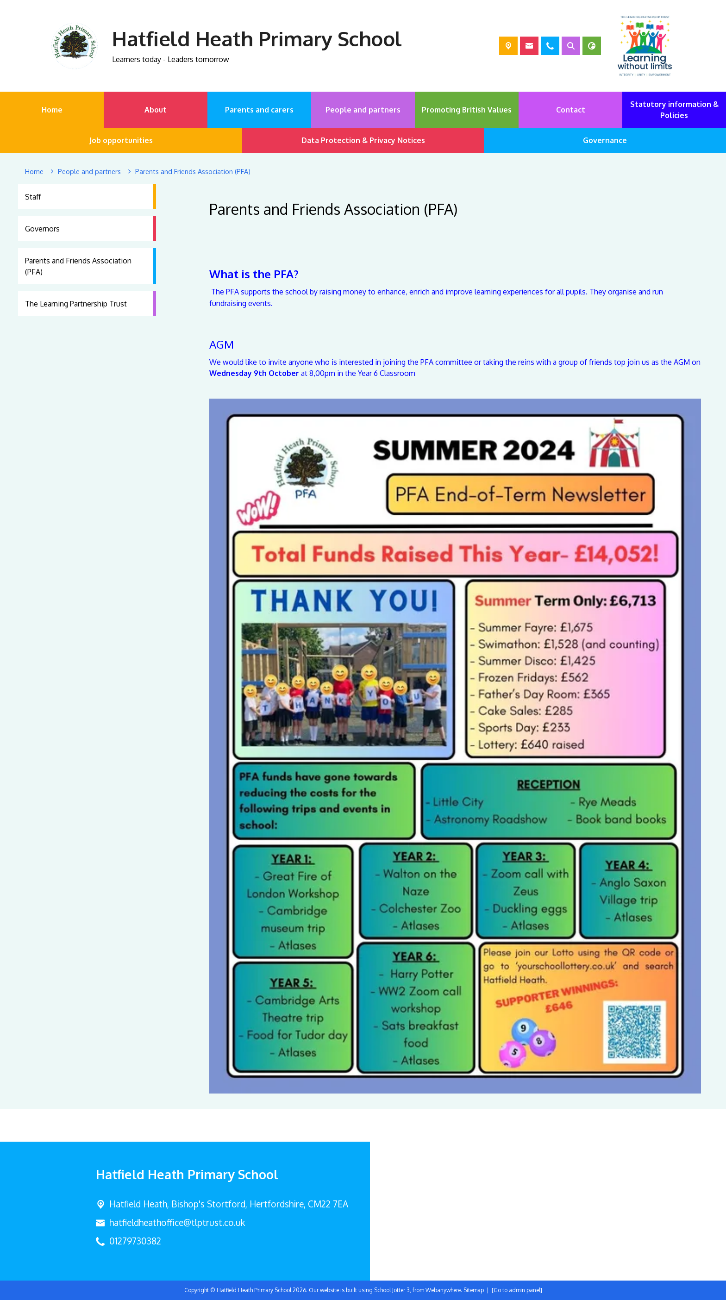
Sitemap (473, 1290)
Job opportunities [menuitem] (121, 140)
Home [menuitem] (52, 109)
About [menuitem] (155, 109)
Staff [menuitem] (33, 196)
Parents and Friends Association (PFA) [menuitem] (78, 266)
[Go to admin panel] (517, 1290)
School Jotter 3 (392, 1290)
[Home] (34, 172)
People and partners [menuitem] (363, 109)
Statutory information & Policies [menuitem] (674, 110)
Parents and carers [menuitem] (259, 109)
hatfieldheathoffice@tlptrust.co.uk (177, 1222)
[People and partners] (89, 172)
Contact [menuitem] (570, 109)
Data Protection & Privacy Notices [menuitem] (363, 140)
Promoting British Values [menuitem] (467, 109)
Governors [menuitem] (42, 228)
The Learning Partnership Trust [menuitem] (76, 303)
